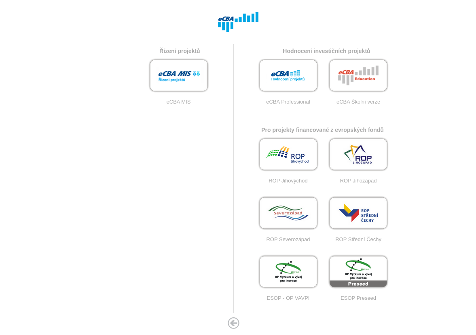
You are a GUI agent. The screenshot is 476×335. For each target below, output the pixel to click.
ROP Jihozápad (358, 178)
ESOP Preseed (358, 295)
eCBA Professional (288, 99)
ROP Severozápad (288, 236)
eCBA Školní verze (358, 99)
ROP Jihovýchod (288, 178)
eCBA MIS (178, 99)
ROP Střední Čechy (358, 236)
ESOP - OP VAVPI (288, 295)
